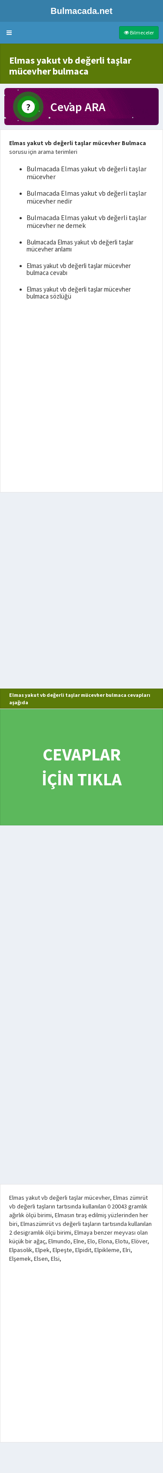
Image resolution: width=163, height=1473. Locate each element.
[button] (9, 33)
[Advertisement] (81, 398)
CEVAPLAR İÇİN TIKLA (82, 766)
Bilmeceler (139, 32)
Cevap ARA (78, 107)
